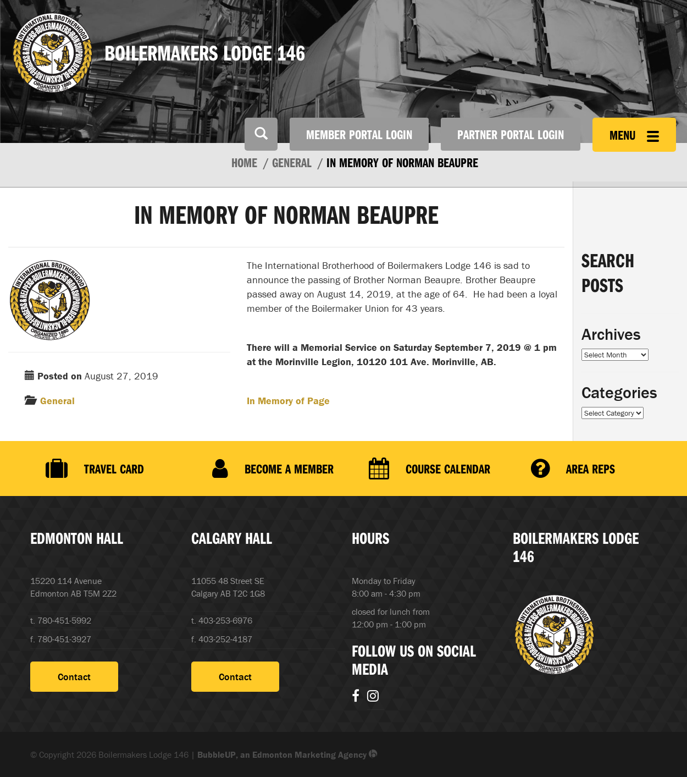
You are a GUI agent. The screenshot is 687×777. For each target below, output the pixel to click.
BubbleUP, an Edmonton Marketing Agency (287, 754)
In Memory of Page (288, 400)
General (57, 400)
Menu (634, 134)
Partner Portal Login (510, 134)
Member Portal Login (359, 134)
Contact (74, 676)
